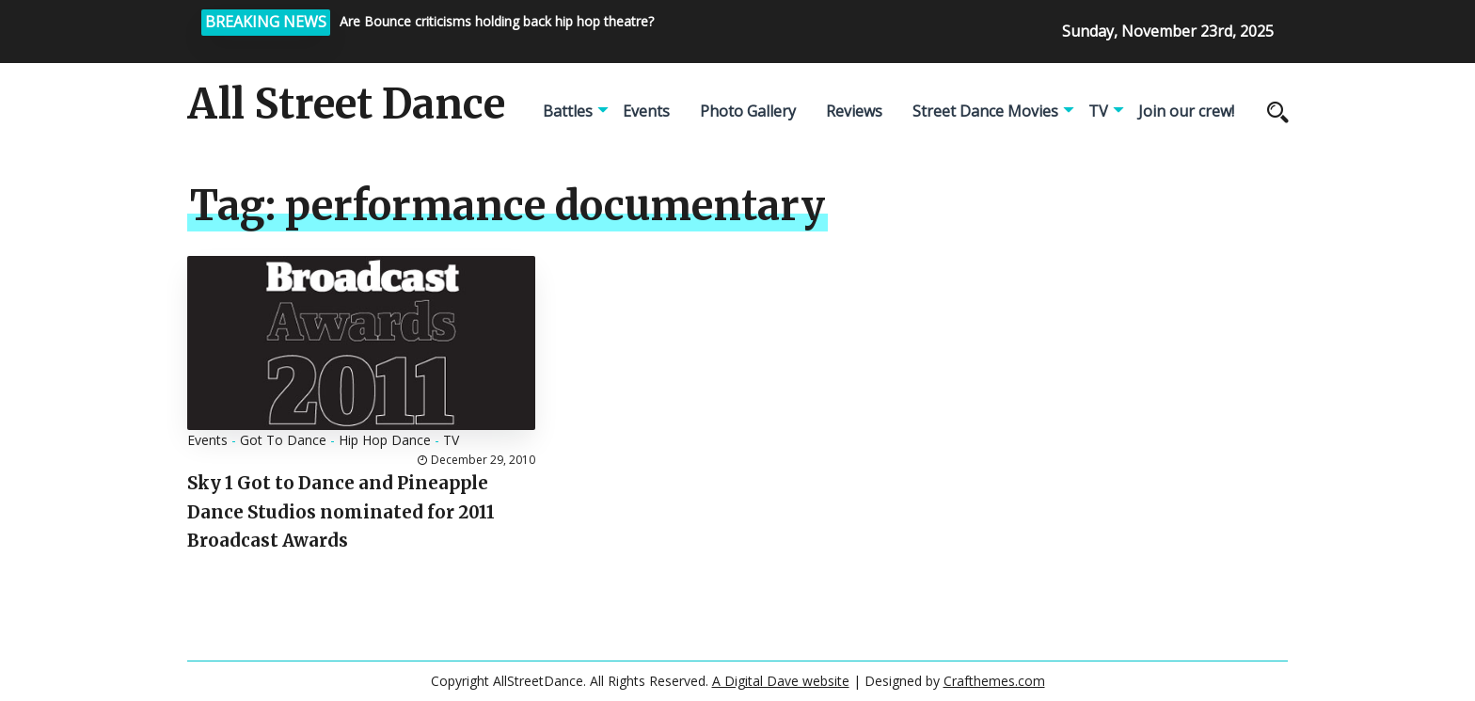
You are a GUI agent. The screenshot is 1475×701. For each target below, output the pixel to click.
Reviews (854, 111)
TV (1098, 111)
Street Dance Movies (985, 111)
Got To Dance (283, 440)
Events (646, 111)
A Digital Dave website (780, 681)
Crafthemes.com (994, 681)
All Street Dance (346, 104)
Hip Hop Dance (385, 440)
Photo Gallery (748, 111)
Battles (568, 111)
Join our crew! (1186, 111)
